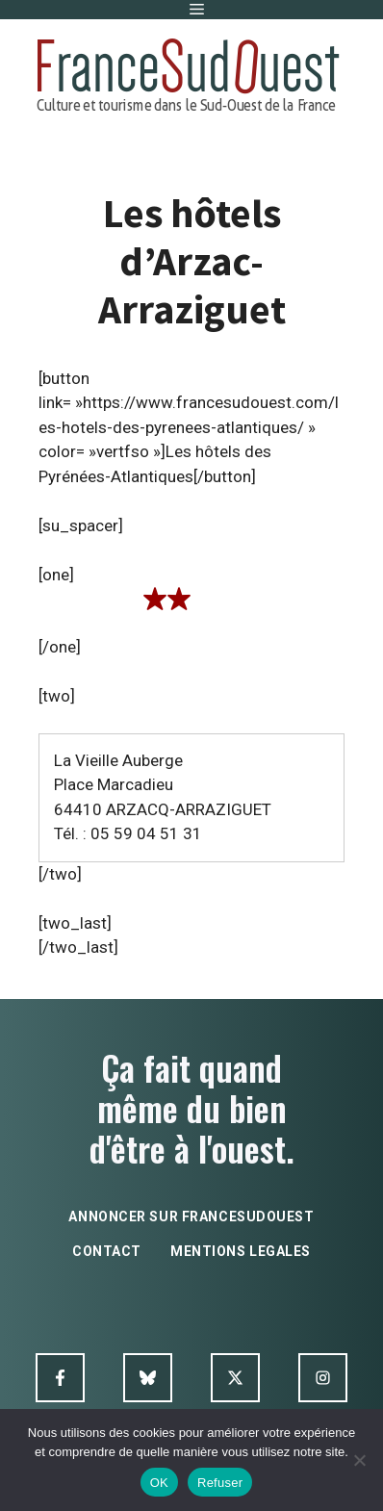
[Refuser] (359, 1460)
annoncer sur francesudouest (191, 1216)
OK (159, 1482)
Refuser (220, 1482)
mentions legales (240, 1251)
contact (106, 1251)
